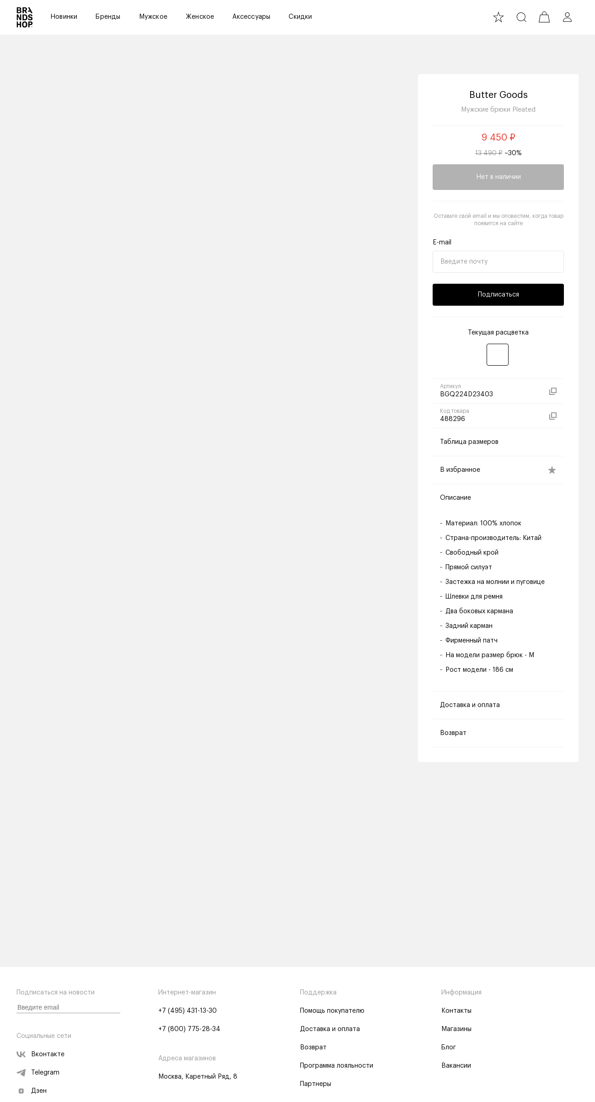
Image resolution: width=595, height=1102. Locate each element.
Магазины (456, 1029)
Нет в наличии (498, 177)
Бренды (108, 17)
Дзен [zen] (31, 1091)
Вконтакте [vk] (40, 1054)
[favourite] (498, 16)
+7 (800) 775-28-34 (189, 1029)
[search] (521, 16)
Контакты (456, 1011)
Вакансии (456, 1066)
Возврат (313, 1047)
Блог (448, 1047)
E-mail (442, 242)
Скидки (300, 17)
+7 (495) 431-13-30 (187, 1011)
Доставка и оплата (330, 1029)
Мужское (153, 17)
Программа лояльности (336, 1066)
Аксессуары (251, 17)
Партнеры (315, 1084)
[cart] (544, 16)
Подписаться (498, 295)
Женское (200, 17)
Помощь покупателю (332, 1011)
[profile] (567, 16)
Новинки (63, 17)
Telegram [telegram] (37, 1073)
